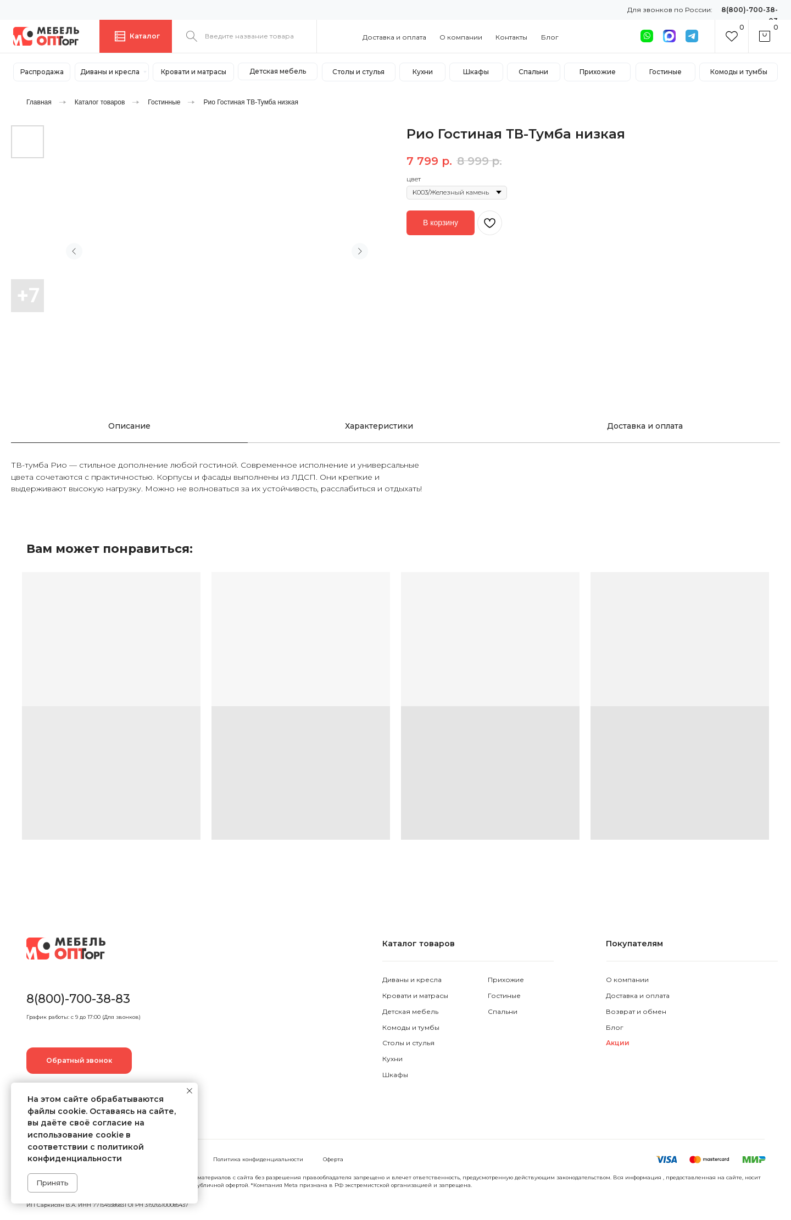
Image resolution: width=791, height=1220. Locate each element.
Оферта (333, 1159)
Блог (550, 37)
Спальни (502, 1011)
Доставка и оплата (394, 37)
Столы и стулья (408, 1043)
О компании (460, 37)
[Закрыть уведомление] (189, 1090)
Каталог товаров (100, 102)
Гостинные (164, 102)
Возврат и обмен (636, 1011)
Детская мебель (410, 1011)
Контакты (511, 37)
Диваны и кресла (412, 979)
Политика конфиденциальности (258, 1159)
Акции (618, 1043)
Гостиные (504, 995)
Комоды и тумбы (410, 1027)
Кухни (392, 1059)
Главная (39, 102)
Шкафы (395, 1075)
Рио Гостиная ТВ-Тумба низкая (250, 102)
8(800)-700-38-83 (78, 998)
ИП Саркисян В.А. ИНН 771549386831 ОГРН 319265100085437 (107, 1205)
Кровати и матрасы (415, 995)
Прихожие (506, 979)
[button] (79, 1060)
